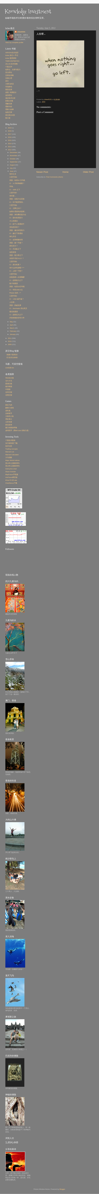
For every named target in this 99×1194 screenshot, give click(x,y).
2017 (10, 134)
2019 (10, 128)
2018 (10, 131)
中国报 (7, 389)
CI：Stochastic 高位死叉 (18, 308)
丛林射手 (8, 413)
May (11, 322)
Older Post (88, 172)
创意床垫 (12, 252)
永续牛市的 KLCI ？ (16, 258)
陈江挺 (7, 118)
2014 (10, 143)
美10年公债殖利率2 (12, 466)
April (11, 325)
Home (65, 172)
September (14, 162)
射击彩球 (8, 425)
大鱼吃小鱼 (9, 416)
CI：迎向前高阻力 (16, 218)
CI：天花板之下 (15, 249)
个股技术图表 (10, 440)
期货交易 (8, 89)
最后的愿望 (13, 312)
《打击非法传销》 (12, 357)
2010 (10, 341)
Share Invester (10, 472)
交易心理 (8, 78)
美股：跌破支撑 (15, 305)
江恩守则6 (13, 205)
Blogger (62, 1189)
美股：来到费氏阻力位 (17, 215)
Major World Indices (12, 460)
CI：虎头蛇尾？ (15, 265)
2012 (10, 150)
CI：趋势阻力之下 (16, 280)
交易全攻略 (9, 75)
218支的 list (9, 368)
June (12, 171)
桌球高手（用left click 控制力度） (17, 430)
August (12, 165)
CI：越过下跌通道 (16, 233)
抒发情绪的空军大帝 (16, 318)
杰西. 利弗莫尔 (10, 92)
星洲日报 (8, 384)
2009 (10, 344)
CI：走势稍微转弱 (16, 240)
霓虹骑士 (8, 419)
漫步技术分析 (10, 98)
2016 (10, 137)
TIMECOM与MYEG (12, 61)
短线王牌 (8, 112)
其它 (43, 102)
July (11, 168)
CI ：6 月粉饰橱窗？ (17, 183)
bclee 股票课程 (10, 58)
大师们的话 (9, 84)
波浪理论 (8, 95)
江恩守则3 (13, 296)
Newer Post (42, 172)
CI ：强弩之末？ (15, 208)
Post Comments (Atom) (54, 177)
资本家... (12, 196)
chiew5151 (21, 32)
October (13, 159)
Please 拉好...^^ (15, 293)
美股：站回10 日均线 (17, 180)
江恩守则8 (13, 177)
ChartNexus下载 (11, 483)
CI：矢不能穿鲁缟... (16, 202)
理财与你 (8, 106)
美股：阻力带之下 (16, 255)
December (14, 152)
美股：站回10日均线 (17, 286)
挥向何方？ (13, 246)
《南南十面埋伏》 (12, 355)
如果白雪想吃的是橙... (17, 211)
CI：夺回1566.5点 (16, 290)
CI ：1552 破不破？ (16, 299)
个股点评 (8, 67)
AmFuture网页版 (11, 477)
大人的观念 (13, 221)
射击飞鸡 (8, 405)
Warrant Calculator (12, 455)
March (12, 328)
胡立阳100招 (10, 115)
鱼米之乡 (12, 174)
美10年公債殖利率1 (12, 463)
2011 (10, 338)
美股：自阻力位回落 (16, 199)
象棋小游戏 (9, 408)
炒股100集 (9, 101)
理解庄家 (8, 104)
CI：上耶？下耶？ (16, 271)
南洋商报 (8, 386)
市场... (11, 186)
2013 (10, 147)
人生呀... (12, 302)
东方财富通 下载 (11, 443)
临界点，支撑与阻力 (12, 69)
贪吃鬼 (7, 411)
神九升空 (12, 236)
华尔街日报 (9, 378)
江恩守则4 (13, 274)
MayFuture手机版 (11, 474)
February (13, 331)
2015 (10, 140)
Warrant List (9, 452)
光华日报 (8, 392)
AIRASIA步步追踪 (11, 52)
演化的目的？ (14, 227)
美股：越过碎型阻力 (16, 230)
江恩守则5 (13, 261)
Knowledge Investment (28, 11)
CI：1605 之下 (14, 190)
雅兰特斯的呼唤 (11, 428)
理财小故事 (9, 109)
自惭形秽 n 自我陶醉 (17, 277)
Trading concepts (11, 449)
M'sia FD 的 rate (11, 480)
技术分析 (8, 446)
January (13, 334)
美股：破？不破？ (16, 243)
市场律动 (8, 87)
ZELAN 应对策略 (11, 64)
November (14, 155)
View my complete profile (14, 42)
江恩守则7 (13, 193)
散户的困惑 (13, 283)
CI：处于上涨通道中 (16, 224)
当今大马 (8, 381)
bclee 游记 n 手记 (11, 55)
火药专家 (8, 422)
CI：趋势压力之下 (16, 315)
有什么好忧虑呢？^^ (16, 268)
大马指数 (8, 457)
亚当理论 (8, 72)
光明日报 (8, 395)
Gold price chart (11, 469)
